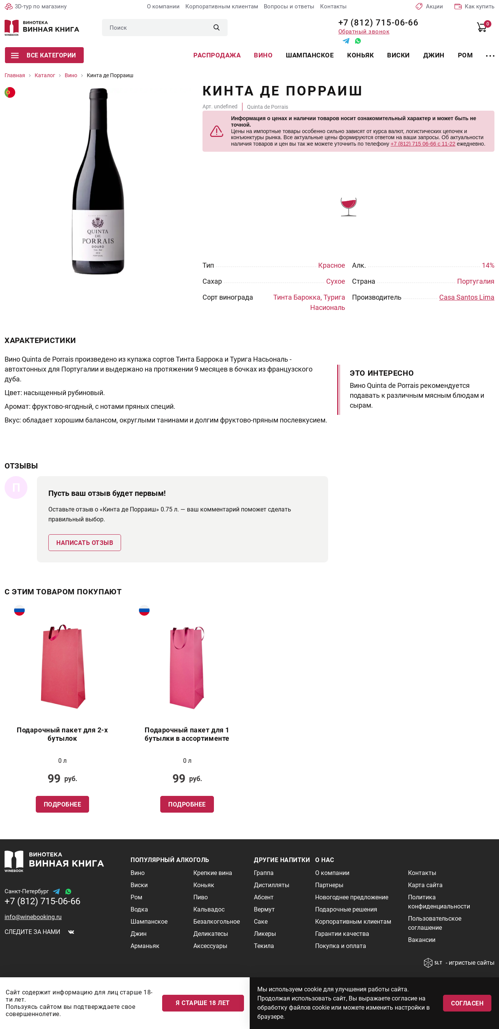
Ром (465, 55)
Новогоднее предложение (351, 897)
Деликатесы (210, 933)
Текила (264, 946)
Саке (261, 921)
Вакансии (421, 939)
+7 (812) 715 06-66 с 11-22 (423, 144)
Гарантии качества (342, 933)
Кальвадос (209, 909)
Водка (139, 909)
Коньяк (360, 55)
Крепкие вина (212, 873)
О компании (163, 6)
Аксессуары (210, 946)
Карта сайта (425, 885)
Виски (398, 55)
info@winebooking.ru (33, 917)
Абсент (264, 897)
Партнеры (329, 885)
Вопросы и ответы (289, 6)
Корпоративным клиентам (221, 6)
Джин (434, 55)
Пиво (200, 897)
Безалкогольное (216, 921)
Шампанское (310, 55)
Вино (263, 55)
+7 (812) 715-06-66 (375, 22)
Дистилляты (271, 885)
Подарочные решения (346, 909)
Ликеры (265, 933)
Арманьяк (145, 946)
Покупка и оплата (340, 946)
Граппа (264, 873)
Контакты (333, 6)
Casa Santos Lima (466, 297)
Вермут (264, 909)
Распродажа (217, 55)
